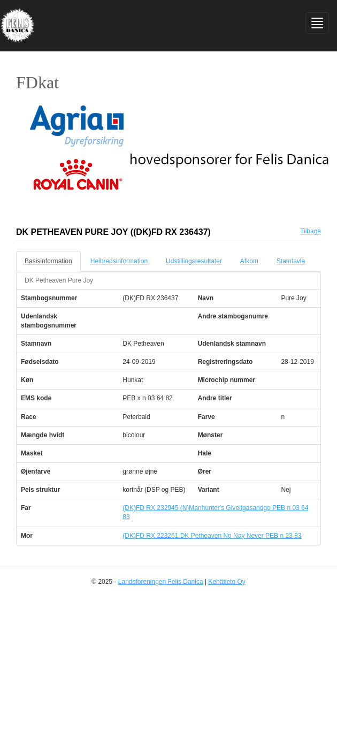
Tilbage (310, 231)
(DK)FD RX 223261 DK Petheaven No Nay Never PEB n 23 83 (211, 535)
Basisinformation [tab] (48, 261)
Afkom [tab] (249, 261)
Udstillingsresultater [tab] (194, 261)
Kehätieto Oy (226, 581)
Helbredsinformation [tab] (119, 261)
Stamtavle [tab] (291, 261)
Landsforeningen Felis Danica (160, 581)
